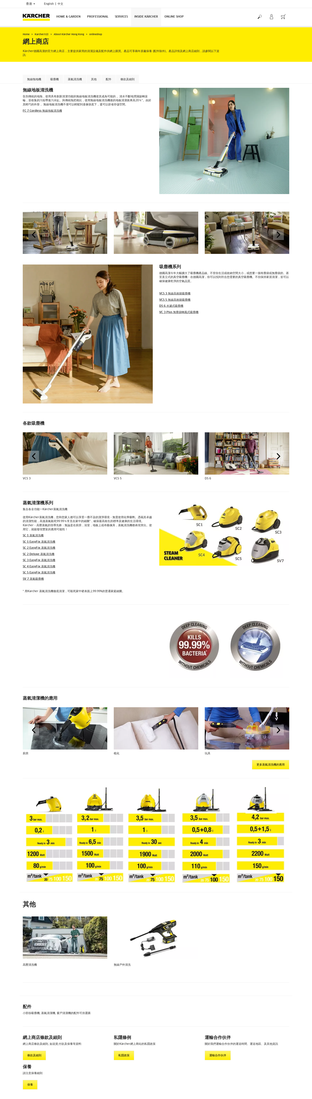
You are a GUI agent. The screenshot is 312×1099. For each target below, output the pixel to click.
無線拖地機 (34, 79)
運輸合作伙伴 (217, 1055)
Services (121, 16)
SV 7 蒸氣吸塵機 (33, 579)
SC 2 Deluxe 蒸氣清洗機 (38, 554)
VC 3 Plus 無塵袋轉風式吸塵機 (178, 312)
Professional (97, 16)
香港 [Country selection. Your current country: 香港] (30, 3)
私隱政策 (124, 1055)
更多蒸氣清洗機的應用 (271, 764)
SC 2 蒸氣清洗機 (39, 548)
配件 (108, 79)
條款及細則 (127, 79)
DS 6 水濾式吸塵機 (171, 306)
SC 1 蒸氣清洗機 (33, 535)
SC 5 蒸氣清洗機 (39, 572)
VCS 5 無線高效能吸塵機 (174, 300)
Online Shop (174, 16)
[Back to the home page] (38, 17)
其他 (94, 79)
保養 (30, 1084)
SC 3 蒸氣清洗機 (39, 560)
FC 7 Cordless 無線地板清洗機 (42, 110)
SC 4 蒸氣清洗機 (39, 566)
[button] (33, 234)
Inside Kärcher (146, 16)
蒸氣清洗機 (75, 79)
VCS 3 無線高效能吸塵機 (174, 293)
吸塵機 (54, 79)
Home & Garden (68, 16)
